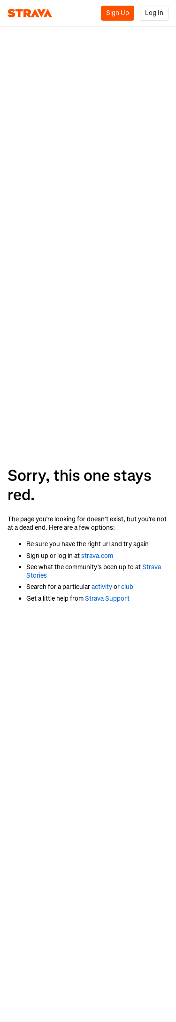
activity (102, 586)
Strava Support (107, 598)
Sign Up (117, 12)
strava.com (97, 555)
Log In (154, 12)
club (127, 586)
